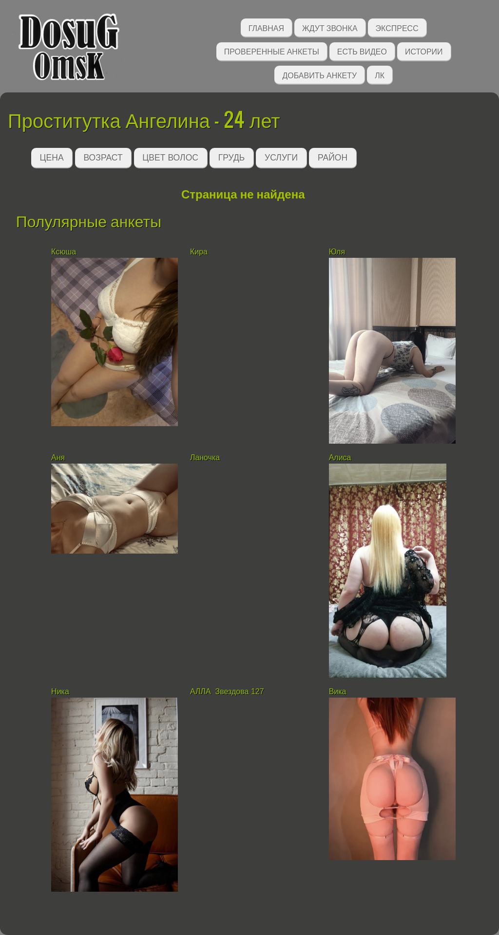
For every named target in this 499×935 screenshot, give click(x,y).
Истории (424, 50)
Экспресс (397, 27)
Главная (266, 27)
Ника (60, 691)
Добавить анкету (319, 74)
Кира (200, 252)
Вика (337, 691)
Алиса (341, 457)
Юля (337, 252)
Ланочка (205, 457)
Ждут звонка (330, 27)
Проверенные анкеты (271, 50)
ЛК (379, 74)
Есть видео (362, 50)
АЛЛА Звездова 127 (227, 691)
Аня (58, 457)
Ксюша (64, 252)
